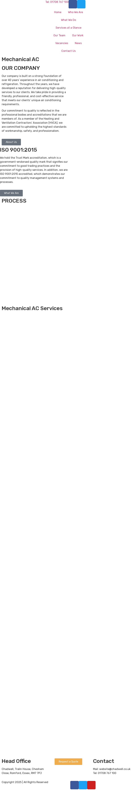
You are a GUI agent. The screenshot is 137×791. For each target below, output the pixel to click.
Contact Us (68, 50)
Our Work (77, 35)
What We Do (68, 20)
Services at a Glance (68, 27)
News (78, 43)
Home (57, 12)
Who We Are (75, 12)
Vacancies (61, 43)
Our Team (59, 35)
